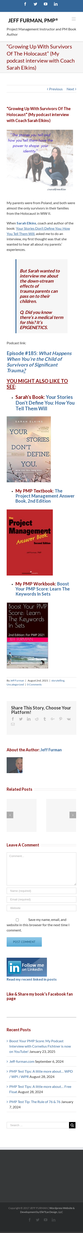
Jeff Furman (17, 680)
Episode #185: (23, 353)
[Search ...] (38, 1125)
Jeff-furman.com (21, 1061)
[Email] (41, 899)
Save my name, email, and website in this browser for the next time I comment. (38, 924)
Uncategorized (15, 684)
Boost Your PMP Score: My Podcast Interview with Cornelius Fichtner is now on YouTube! (40, 1046)
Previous (56, 89)
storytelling (57, 680)
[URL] (41, 908)
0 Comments (34, 684)
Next (70, 89)
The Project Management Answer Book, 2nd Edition (45, 496)
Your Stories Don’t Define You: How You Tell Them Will (45, 402)
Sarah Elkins (26, 223)
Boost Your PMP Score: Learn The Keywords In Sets (42, 588)
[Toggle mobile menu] (74, 19)
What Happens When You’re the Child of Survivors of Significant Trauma (39, 361)
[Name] (41, 891)
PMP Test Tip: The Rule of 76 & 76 (34, 1102)
